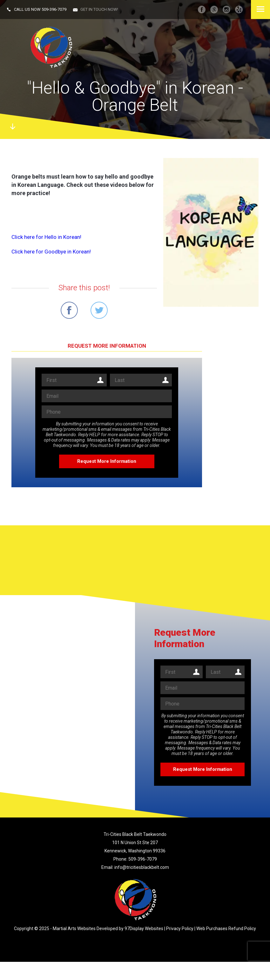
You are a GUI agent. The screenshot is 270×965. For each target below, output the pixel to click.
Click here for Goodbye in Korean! (51, 251)
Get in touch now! (99, 9)
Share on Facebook (69, 310)
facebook (201, 9)
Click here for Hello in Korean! (46, 237)
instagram (226, 9)
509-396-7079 (54, 9)
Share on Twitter (99, 310)
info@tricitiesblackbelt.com (141, 867)
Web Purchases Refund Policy (226, 928)
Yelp (239, 9)
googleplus (214, 9)
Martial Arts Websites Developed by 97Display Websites (108, 928)
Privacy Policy (179, 928)
